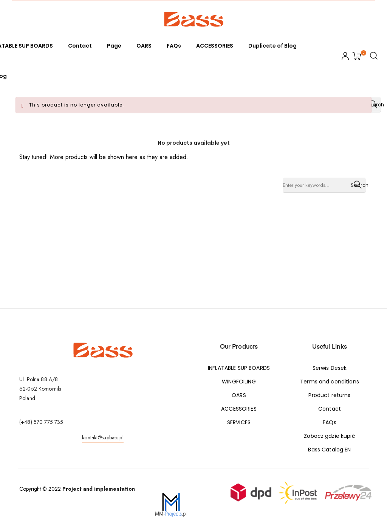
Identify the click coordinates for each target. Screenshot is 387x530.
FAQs (329, 422)
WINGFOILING (239, 381)
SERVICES (239, 422)
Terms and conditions (329, 381)
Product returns (329, 395)
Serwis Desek (330, 368)
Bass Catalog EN (329, 449)
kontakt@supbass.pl (103, 437)
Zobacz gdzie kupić (329, 436)
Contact (329, 409)
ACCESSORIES (239, 409)
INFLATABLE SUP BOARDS (239, 368)
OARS (239, 395)
